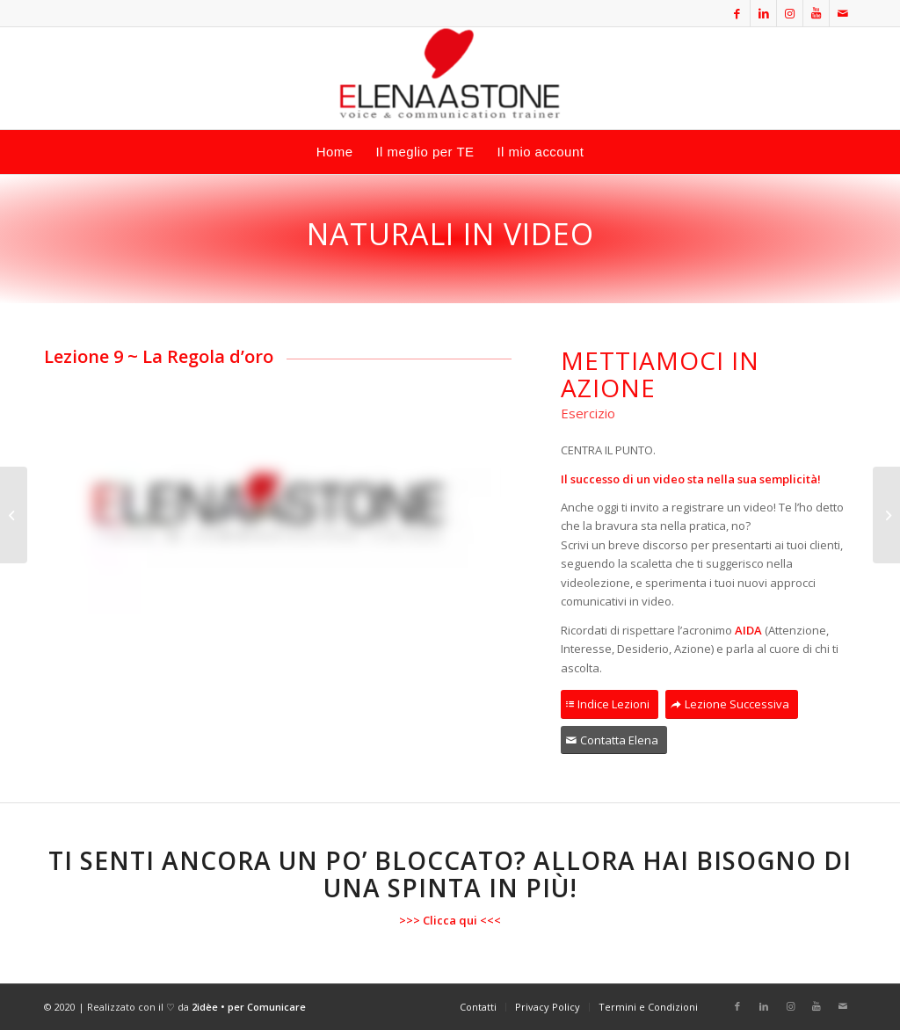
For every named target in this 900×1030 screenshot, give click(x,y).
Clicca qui (450, 920)
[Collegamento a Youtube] (816, 13)
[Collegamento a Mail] (843, 13)
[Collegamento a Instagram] (789, 13)
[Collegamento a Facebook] (737, 13)
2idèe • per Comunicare (249, 1006)
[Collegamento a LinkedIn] (763, 13)
